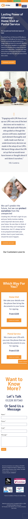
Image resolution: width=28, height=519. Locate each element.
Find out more (14, 320)
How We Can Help (8, 62)
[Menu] (24, 6)
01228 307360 (14, 400)
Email (3, 428)
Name (3, 414)
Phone (3, 421)
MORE (14, 99)
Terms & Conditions (9, 495)
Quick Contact (23, 361)
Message (4, 435)
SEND (3, 449)
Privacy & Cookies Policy (20, 495)
